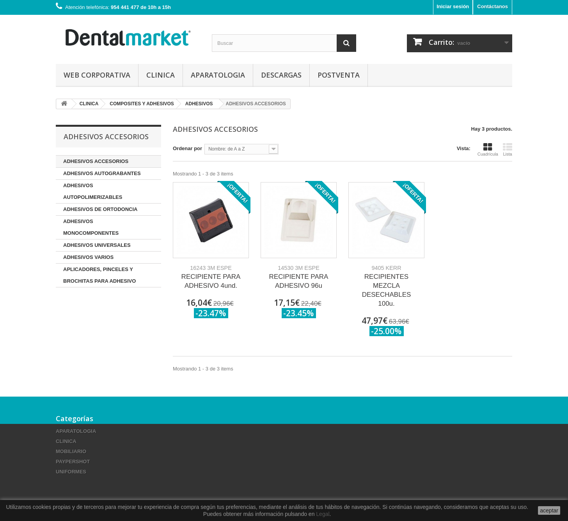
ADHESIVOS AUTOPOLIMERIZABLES (92, 191)
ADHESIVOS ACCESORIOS (95, 161)
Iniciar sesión (453, 6)
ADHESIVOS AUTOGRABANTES (102, 173)
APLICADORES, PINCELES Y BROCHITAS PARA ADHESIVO (99, 275)
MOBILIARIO (71, 451)
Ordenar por (187, 148)
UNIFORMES (71, 472)
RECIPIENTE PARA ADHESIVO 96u (298, 277)
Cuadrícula (487, 149)
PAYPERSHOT (73, 461)
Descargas (281, 75)
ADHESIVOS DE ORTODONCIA (100, 209)
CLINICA (160, 75)
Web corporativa (97, 75)
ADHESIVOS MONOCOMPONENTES (91, 227)
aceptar (549, 510)
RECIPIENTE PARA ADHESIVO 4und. (211, 277)
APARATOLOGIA (218, 75)
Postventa (339, 75)
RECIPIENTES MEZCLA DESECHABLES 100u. (386, 286)
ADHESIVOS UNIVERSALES (97, 245)
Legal (322, 514)
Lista (507, 149)
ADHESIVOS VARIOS (88, 257)
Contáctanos (492, 6)
